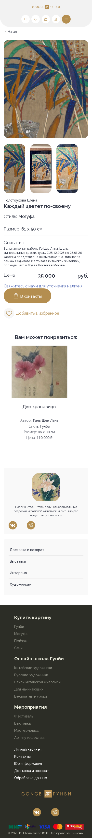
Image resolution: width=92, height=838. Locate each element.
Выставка (22, 723)
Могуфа (20, 634)
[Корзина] (46, 19)
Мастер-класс (26, 730)
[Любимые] (35, 19)
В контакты (27, 296)
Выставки (18, 561)
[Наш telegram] (31, 525)
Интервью (18, 573)
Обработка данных (30, 778)
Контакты (22, 756)
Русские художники (31, 675)
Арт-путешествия (29, 737)
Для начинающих (28, 689)
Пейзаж (20, 641)
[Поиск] (25, 19)
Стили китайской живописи (37, 682)
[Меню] (66, 19)
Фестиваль (24, 716)
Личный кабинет (28, 749)
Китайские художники (33, 668)
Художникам (20, 584)
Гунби (19, 626)
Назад (12, 32)
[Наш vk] (13, 525)
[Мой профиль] (56, 19)
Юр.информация (28, 763)
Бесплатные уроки (30, 696)
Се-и (18, 648)
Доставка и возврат (27, 550)
